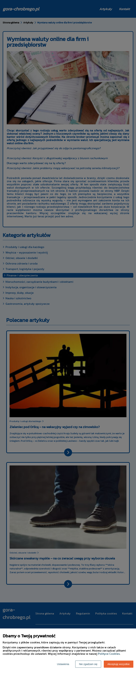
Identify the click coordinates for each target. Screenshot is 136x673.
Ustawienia (63, 664)
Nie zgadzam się (88, 664)
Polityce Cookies (109, 654)
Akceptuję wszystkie (118, 664)
